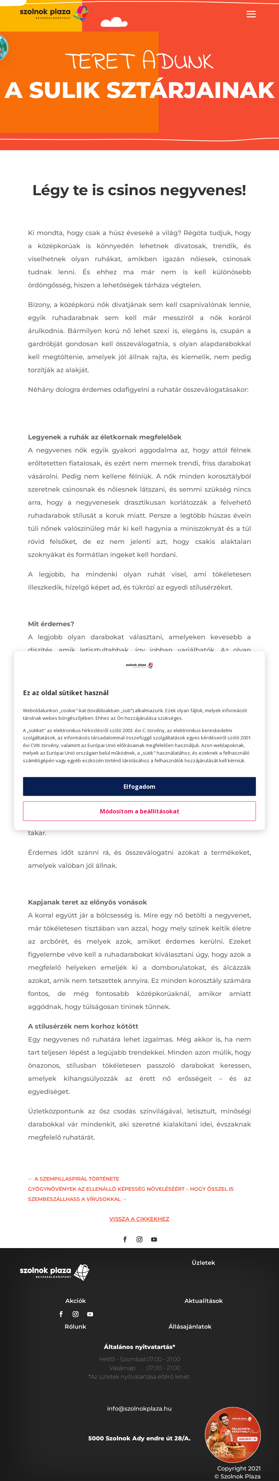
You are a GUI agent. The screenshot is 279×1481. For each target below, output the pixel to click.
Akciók (75, 1300)
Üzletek (203, 1262)
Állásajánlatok (190, 1326)
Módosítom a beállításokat (139, 811)
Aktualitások (204, 1300)
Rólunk (75, 1326)
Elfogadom (139, 786)
